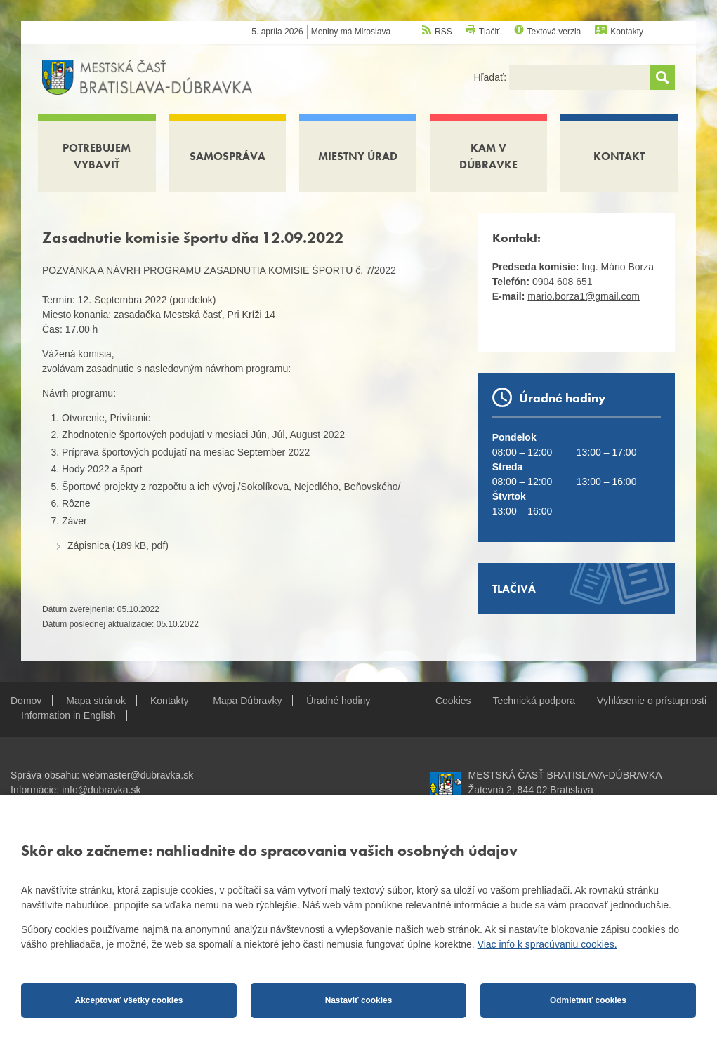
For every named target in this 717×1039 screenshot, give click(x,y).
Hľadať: (491, 77)
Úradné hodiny (338, 700)
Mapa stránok (96, 700)
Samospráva (227, 156)
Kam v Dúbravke (488, 156)
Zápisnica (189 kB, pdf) (118, 545)
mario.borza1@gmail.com (583, 296)
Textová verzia (554, 32)
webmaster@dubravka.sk (137, 775)
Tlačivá (514, 588)
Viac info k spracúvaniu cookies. (547, 944)
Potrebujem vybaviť (97, 156)
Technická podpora (534, 700)
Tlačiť (489, 32)
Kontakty (626, 32)
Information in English (68, 715)
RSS (443, 32)
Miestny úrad (357, 156)
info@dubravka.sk (101, 789)
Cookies (453, 700)
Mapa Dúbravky (247, 700)
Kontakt (619, 156)
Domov (26, 700)
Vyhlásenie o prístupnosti (651, 700)
